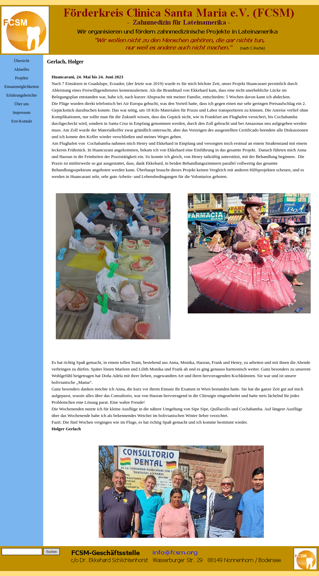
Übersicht (22, 60)
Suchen (51, 551)
